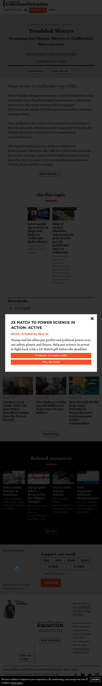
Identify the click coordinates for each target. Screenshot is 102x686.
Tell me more (51, 362)
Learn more (16, 683)
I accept (95, 679)
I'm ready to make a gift (51, 355)
